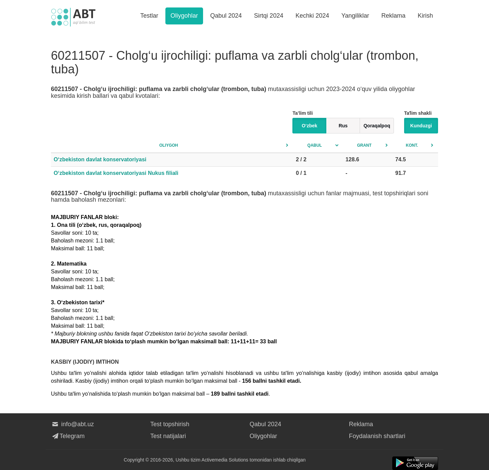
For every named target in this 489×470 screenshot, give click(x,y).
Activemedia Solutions (224, 460)
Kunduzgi (421, 125)
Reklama (393, 15)
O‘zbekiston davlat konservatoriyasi (100, 159)
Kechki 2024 (312, 15)
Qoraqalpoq (376, 125)
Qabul (314, 145)
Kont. (412, 145)
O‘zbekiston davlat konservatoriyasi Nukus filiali (116, 173)
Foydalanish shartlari (377, 436)
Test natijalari (168, 436)
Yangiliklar (355, 15)
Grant (364, 145)
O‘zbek (309, 125)
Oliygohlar (184, 15)
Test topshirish (169, 424)
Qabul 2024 (226, 15)
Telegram (68, 436)
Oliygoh (168, 145)
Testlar (149, 15)
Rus (343, 125)
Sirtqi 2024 (268, 15)
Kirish (425, 15)
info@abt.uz (72, 424)
